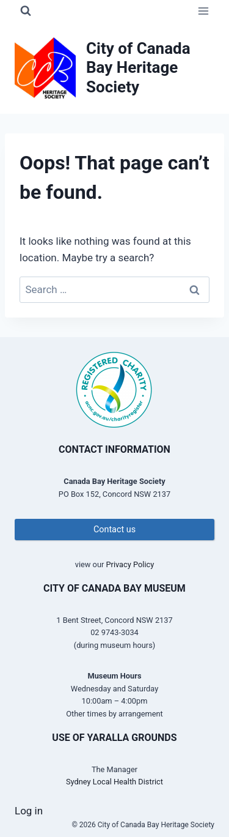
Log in (29, 811)
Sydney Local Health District (114, 781)
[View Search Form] (26, 11)
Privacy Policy (130, 564)
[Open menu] (203, 10)
